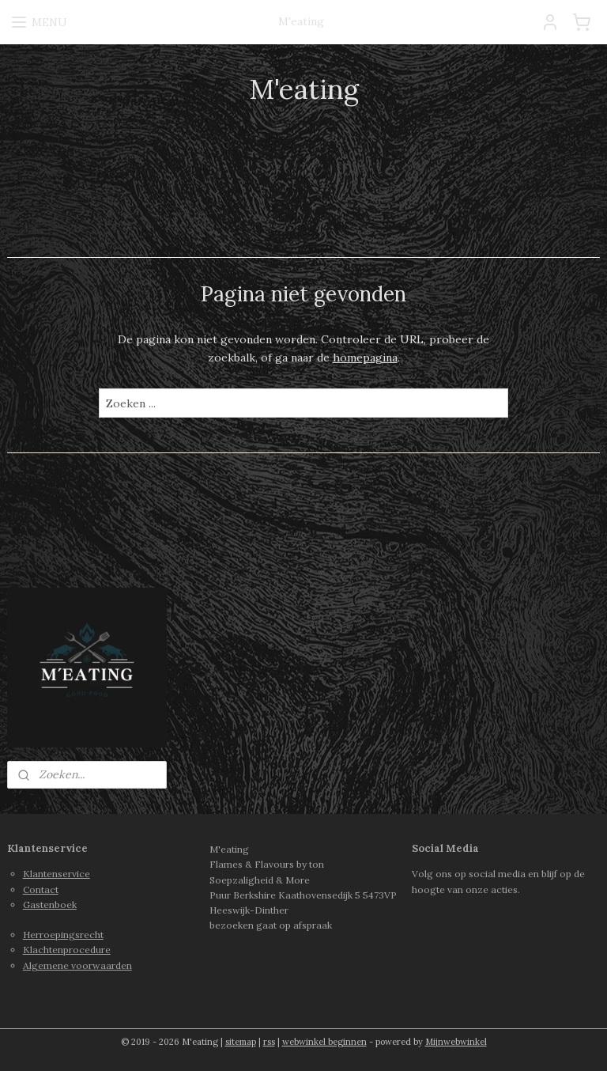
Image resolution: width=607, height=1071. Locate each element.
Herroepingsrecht (63, 934)
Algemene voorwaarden (77, 965)
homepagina (365, 357)
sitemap (240, 1041)
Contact (40, 889)
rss (269, 1041)
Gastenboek (50, 904)
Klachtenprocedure (67, 950)
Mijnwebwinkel (456, 1041)
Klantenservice (56, 874)
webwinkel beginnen (324, 1041)
